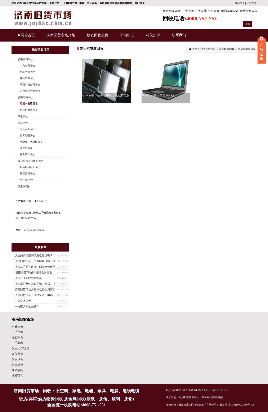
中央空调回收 (27, 65)
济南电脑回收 (226, 49)
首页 (194, 49)
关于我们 (171, 397)
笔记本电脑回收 (246, 49)
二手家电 (17, 342)
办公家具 (214, 11)
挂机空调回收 (27, 78)
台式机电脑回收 (28, 109)
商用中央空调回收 (30, 84)
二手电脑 (201, 11)
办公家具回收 (27, 129)
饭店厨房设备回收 (30, 167)
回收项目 (183, 397)
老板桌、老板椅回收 (31, 141)
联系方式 (251, 3)
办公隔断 (17, 370)
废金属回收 (24, 186)
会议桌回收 (26, 148)
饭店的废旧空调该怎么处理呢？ (34, 255)
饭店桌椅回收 (27, 173)
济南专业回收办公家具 (28, 278)
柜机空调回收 (27, 71)
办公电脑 (17, 353)
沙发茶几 (17, 375)
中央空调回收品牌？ (27, 306)
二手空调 (188, 11)
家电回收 (23, 116)
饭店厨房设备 (249, 11)
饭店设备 (17, 359)
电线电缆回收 (25, 180)
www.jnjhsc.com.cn (34, 229)
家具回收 (23, 122)
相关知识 (152, 37)
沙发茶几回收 (27, 154)
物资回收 (17, 326)
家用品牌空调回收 (30, 90)
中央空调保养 (23, 300)
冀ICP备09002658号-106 (241, 404)
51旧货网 (222, 404)
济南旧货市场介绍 (61, 35)
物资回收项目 (97, 37)
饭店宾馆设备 (230, 11)
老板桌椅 (17, 364)
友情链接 (218, 397)
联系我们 (179, 35)
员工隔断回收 (27, 135)
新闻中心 (126, 37)
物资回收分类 (171, 11)
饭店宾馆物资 (20, 348)
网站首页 (240, 3)
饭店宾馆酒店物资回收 (30, 160)
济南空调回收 (25, 59)
